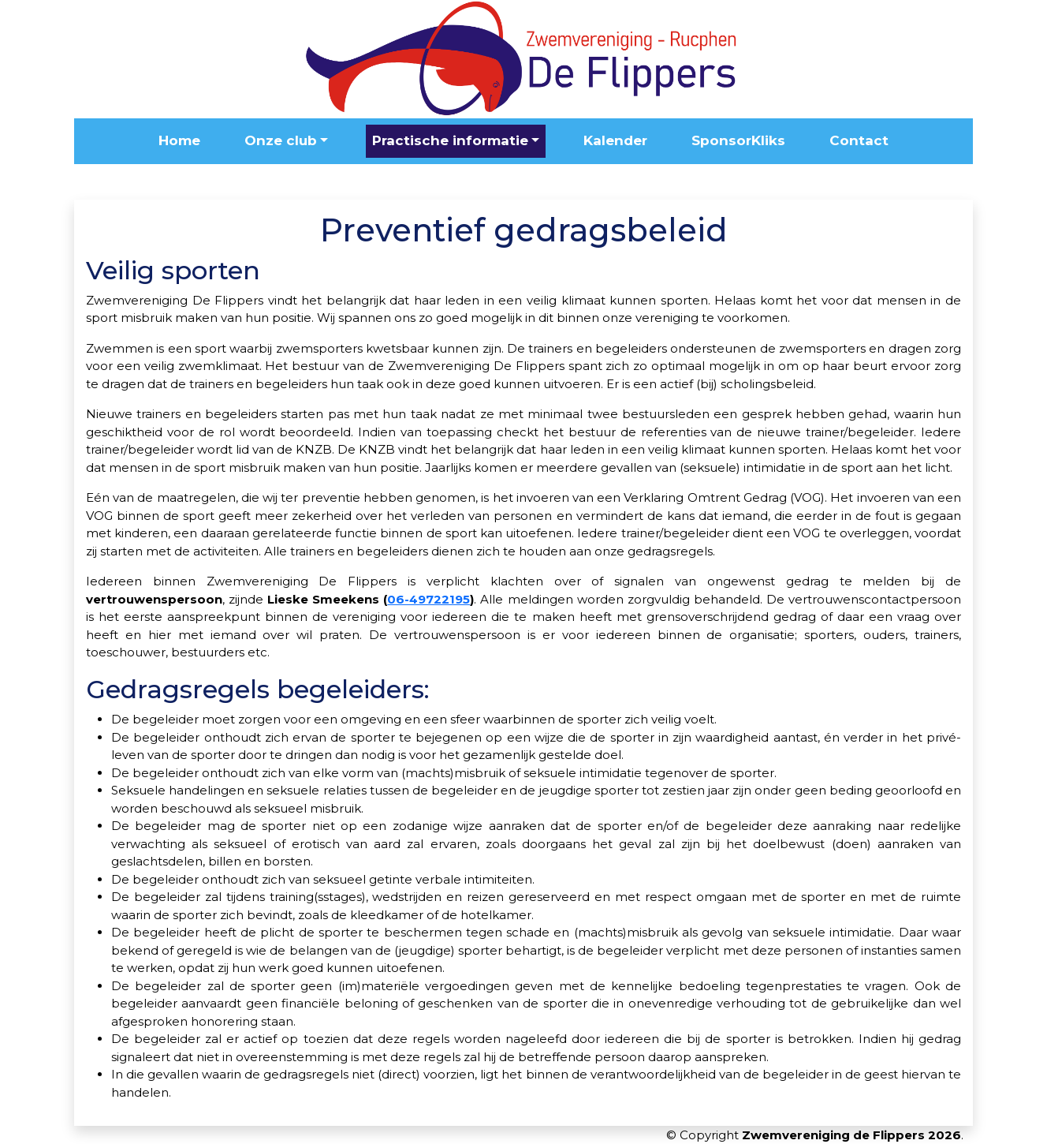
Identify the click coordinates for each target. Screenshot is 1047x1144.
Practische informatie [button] (450, 140)
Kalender (615, 140)
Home (179, 140)
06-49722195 (428, 599)
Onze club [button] (280, 140)
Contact (859, 140)
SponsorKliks (738, 140)
